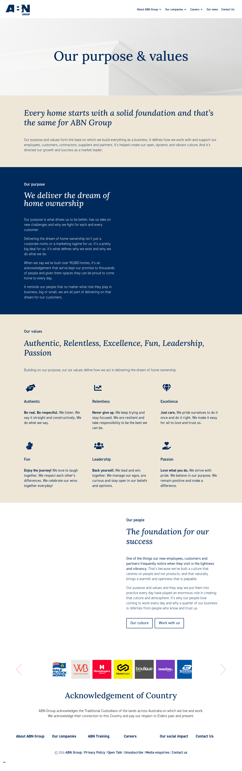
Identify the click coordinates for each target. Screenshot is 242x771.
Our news (212, 9)
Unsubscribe (133, 752)
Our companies (174, 9)
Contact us (179, 752)
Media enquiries (157, 752)
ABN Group (73, 752)
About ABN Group (147, 9)
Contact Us (227, 9)
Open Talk (114, 752)
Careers (194, 9)
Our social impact (174, 736)
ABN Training (98, 736)
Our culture (139, 622)
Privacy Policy (94, 752)
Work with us (169, 622)
